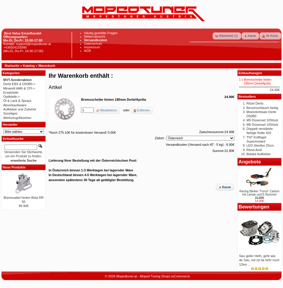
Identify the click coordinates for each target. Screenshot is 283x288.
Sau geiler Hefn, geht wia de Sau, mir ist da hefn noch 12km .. (259, 260)
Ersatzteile (10, 92)
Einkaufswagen (250, 73)
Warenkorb (46, 65)
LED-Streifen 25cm (260, 145)
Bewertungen (253, 206)
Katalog (29, 65)
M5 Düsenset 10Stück (262, 120)
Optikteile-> (11, 96)
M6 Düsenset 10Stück (262, 124)
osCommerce (180, 276)
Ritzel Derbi (254, 103)
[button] (227, 35)
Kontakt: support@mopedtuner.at (27, 44)
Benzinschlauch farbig (262, 108)
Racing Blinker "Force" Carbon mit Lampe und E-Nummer (259, 193)
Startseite (11, 65)
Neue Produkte (14, 167)
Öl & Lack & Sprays (17, 100)
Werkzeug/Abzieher (17, 118)
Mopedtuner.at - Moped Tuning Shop (142, 276)
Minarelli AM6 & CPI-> (19, 88)
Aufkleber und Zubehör (19, 109)
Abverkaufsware (15, 105)
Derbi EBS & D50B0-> (19, 84)
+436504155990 (15, 47)
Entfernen (143, 110)
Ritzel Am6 (254, 150)
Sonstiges (10, 113)
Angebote (249, 161)
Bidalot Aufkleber (258, 154)
